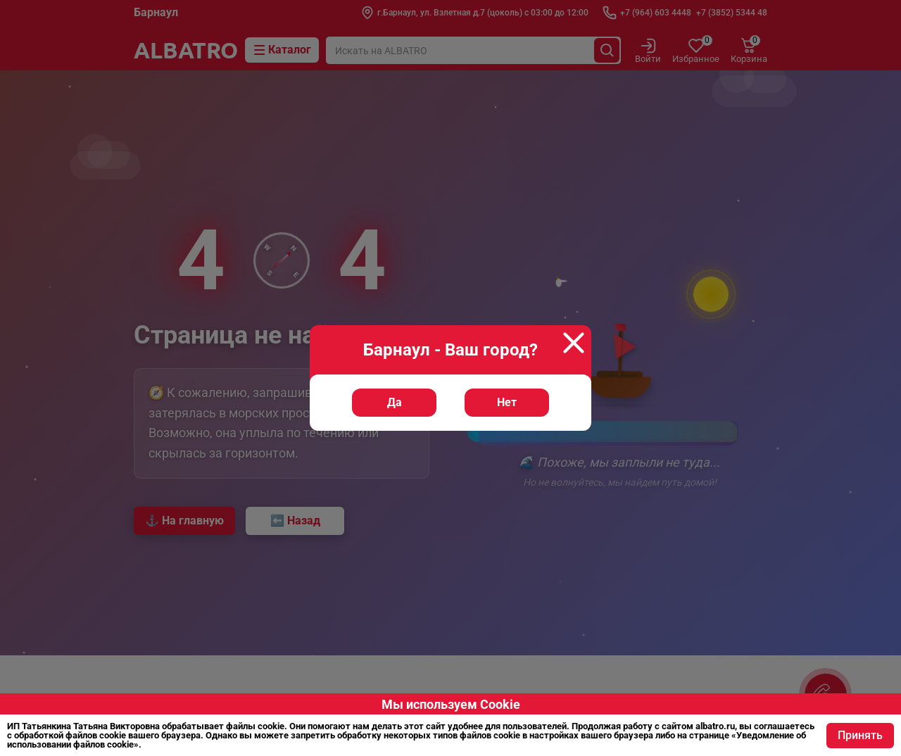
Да (394, 402)
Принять (860, 735)
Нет (507, 402)
